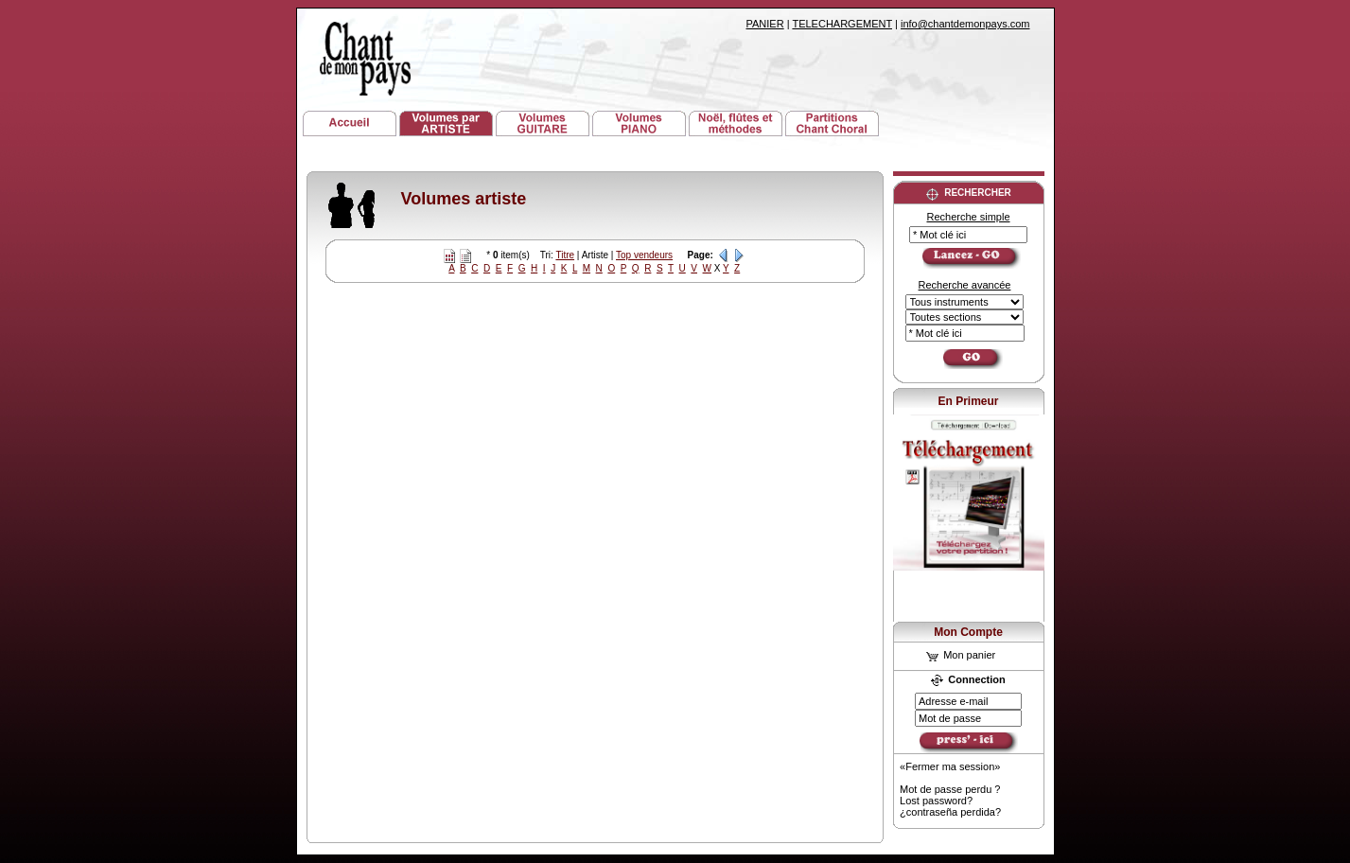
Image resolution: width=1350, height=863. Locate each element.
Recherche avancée (965, 285)
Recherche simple (967, 216)
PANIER (765, 23)
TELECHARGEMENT (842, 23)
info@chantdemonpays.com (965, 23)
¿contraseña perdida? (950, 812)
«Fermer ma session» (950, 766)
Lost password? (936, 800)
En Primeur (968, 401)
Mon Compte (968, 632)
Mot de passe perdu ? (950, 789)
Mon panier (960, 654)
